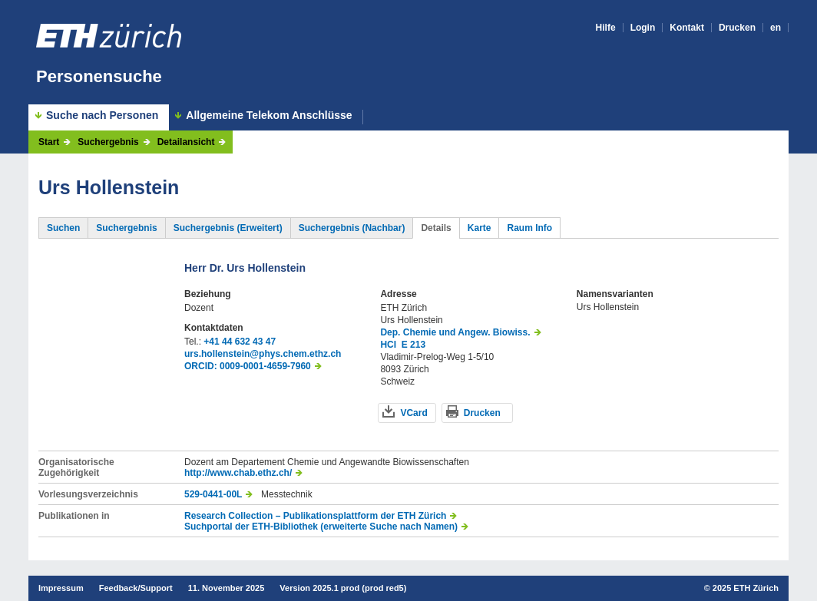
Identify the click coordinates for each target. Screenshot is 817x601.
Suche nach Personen (102, 115)
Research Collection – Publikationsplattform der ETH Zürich (315, 515)
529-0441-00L (213, 494)
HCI (388, 344)
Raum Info (529, 228)
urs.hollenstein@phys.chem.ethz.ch (262, 353)
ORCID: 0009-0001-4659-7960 (247, 366)
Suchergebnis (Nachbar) (352, 228)
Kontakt (687, 27)
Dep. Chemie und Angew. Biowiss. (455, 332)
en (775, 27)
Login (643, 27)
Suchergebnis (108, 142)
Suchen (63, 228)
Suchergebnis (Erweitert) (228, 228)
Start (48, 142)
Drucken (737, 27)
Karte (479, 228)
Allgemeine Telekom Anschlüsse (269, 115)
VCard (413, 413)
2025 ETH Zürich (746, 588)
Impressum (61, 588)
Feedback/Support (136, 588)
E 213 (413, 344)
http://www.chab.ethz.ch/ (238, 472)
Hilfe (606, 27)
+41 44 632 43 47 (239, 341)
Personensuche (99, 76)
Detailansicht (186, 142)
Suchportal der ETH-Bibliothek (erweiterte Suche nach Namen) (321, 526)
